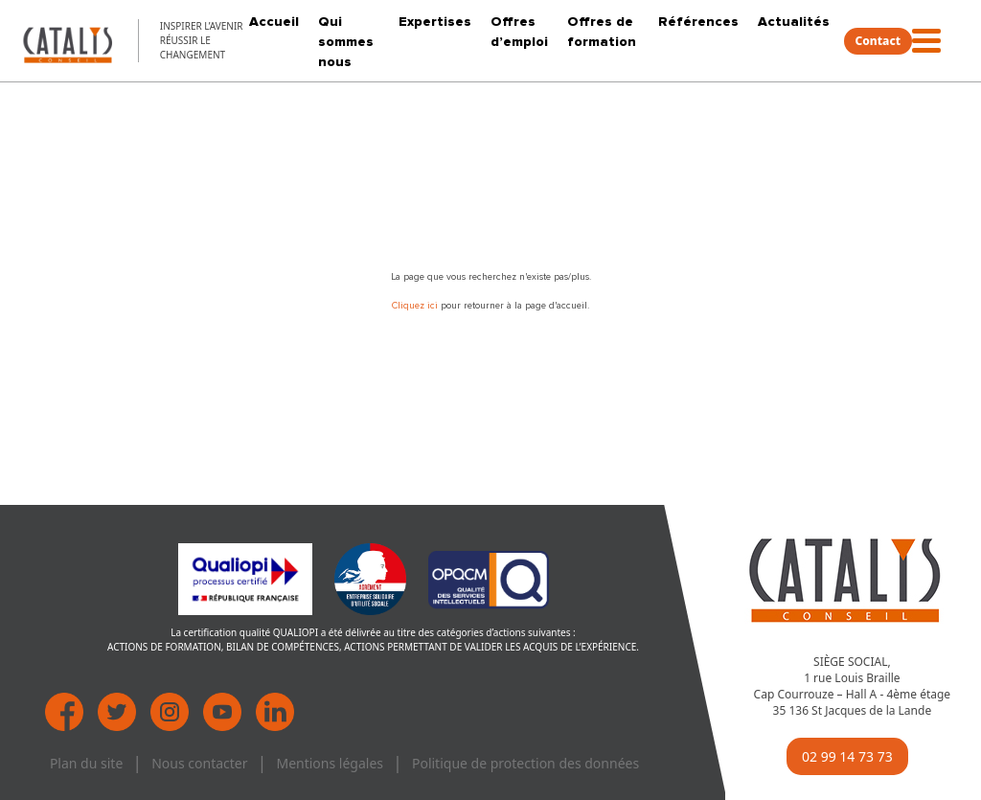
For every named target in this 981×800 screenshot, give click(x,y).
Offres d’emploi (519, 31)
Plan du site (86, 763)
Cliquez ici (416, 305)
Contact (878, 41)
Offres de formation (601, 31)
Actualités (794, 21)
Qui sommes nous (346, 41)
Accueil (274, 21)
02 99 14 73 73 (847, 756)
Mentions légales (329, 763)
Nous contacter (199, 763)
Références (698, 21)
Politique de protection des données (525, 763)
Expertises (435, 21)
